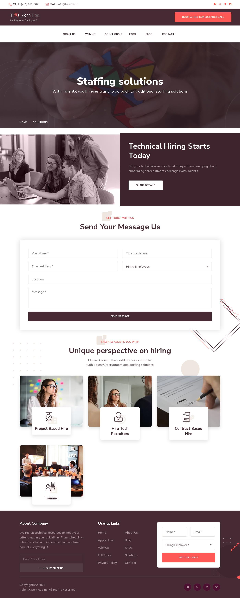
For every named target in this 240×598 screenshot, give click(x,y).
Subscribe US (51, 568)
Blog (149, 34)
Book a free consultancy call (203, 17)
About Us (69, 34)
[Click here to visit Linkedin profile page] (225, 4)
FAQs (132, 34)
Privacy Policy (107, 562)
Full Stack (104, 555)
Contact (168, 34)
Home (24, 122)
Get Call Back (188, 557)
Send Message (120, 316)
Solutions (112, 34)
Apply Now (105, 540)
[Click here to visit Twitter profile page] (230, 4)
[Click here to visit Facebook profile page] (215, 4)
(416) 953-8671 (30, 4)
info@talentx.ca (67, 4)
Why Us (90, 34)
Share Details (145, 185)
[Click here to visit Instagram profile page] (220, 4)
